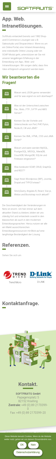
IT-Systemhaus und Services (19, 432)
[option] (15, 277)
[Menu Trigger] (7, 6)
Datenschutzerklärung (28, 452)
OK (22, 444)
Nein (33, 444)
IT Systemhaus (43, 432)
